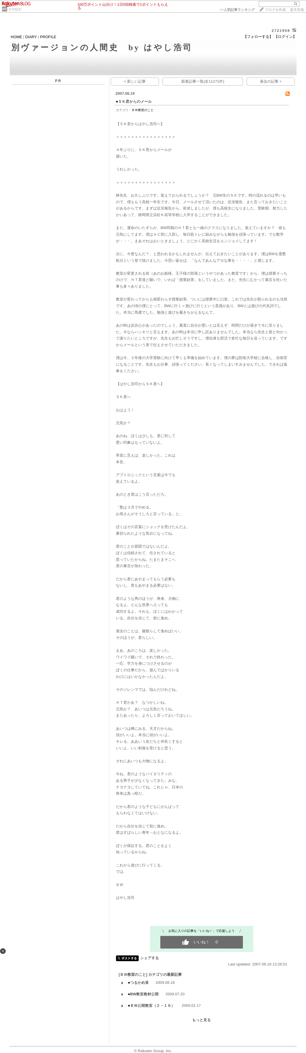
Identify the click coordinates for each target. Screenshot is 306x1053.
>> (237, 10)
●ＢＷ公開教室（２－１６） (151, 1005)
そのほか (15, 9)
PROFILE (48, 37)
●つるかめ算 (138, 982)
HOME (16, 37)
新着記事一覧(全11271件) (202, 81)
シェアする (149, 958)
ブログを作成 (275, 10)
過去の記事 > (271, 81)
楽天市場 (297, 10)
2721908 (281, 30)
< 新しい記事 (135, 81)
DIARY (31, 37)
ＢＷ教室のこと (143, 110)
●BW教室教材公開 (143, 994)
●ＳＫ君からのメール (134, 101)
